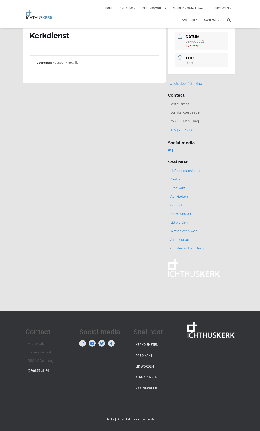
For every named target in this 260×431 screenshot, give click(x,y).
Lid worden (179, 222)
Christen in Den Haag (187, 248)
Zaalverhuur (179, 179)
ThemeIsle (147, 419)
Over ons (128, 8)
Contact (211, 19)
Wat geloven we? (183, 231)
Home (109, 8)
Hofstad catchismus (185, 171)
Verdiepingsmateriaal (190, 8)
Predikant (177, 188)
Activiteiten (179, 196)
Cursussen (223, 8)
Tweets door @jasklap (185, 84)
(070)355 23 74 (181, 130)
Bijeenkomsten (154, 8)
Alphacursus (179, 240)
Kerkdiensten (180, 214)
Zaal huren (189, 19)
